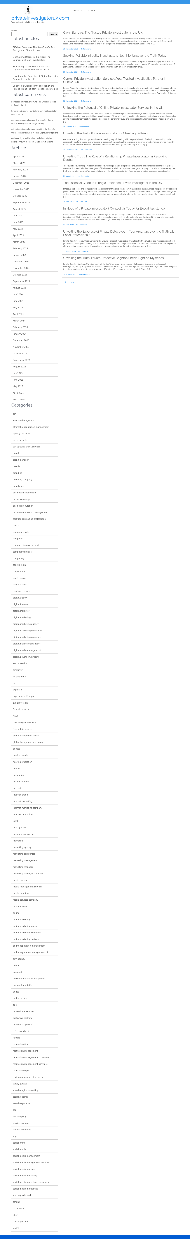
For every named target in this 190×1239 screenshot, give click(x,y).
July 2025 (18, 215)
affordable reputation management (31, 426)
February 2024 (20, 327)
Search (14, 30)
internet (17, 788)
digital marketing (22, 617)
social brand (19, 1142)
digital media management (27, 650)
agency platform (21, 433)
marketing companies (24, 853)
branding (17, 472)
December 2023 (21, 340)
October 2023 (20, 353)
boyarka (14, 111)
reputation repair (21, 1070)
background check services (26, 446)
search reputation (22, 1103)
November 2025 (21, 189)
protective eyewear (23, 1024)
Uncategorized (20, 1221)
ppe (15, 1004)
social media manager (24, 1168)
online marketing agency (26, 925)
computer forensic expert (26, 545)
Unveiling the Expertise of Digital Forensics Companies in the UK (35, 78)
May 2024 (18, 307)
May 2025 (18, 228)
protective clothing (23, 1017)
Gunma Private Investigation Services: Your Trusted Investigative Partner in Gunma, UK (114, 80)
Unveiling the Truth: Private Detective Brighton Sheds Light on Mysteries (113, 258)
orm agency (19, 958)
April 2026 (18, 156)
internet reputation (23, 814)
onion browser (20, 906)
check (16, 525)
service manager (21, 1122)
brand (16, 453)
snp (15, 1136)
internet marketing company (27, 807)
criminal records (21, 591)
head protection (21, 755)
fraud (15, 715)
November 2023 (21, 346)
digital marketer (21, 610)
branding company (22, 479)
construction (19, 564)
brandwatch (19, 485)
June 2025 (18, 222)
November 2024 (21, 268)
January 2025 (19, 254)
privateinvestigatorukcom (22, 120)
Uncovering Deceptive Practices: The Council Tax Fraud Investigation (32, 58)
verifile (16, 1228)
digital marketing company (27, 637)
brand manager (21, 459)
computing (18, 558)
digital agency (20, 597)
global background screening (28, 742)
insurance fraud (21, 781)
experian (17, 689)
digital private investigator (26, 656)
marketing (18, 840)
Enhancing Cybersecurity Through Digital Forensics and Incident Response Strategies (35, 87)
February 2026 (20, 169)
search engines (20, 1096)
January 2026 (19, 176)
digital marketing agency (26, 623)
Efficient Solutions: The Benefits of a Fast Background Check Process (34, 49)
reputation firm (21, 1044)
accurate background (24, 420)
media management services (27, 886)
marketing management (25, 860)
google (16, 748)
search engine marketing (25, 1090)
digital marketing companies (27, 630)
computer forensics (23, 551)
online (16, 912)
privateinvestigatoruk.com (40, 18)
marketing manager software (28, 873)
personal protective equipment (29, 978)
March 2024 (19, 320)
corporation (19, 571)
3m (14, 413)
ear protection (20, 663)
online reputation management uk (30, 952)
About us (78, 10)
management (20, 827)
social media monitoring (25, 1188)
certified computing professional (30, 518)
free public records (22, 728)
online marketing (22, 919)
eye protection (20, 702)
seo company (19, 1116)
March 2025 (19, 241)
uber (15, 1214)
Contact (93, 10)
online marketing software (26, 939)
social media (19, 1149)
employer (18, 669)
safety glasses (20, 1083)
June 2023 (18, 379)
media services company (25, 899)
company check (21, 531)
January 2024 (19, 333)
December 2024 (21, 261)
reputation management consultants (32, 1057)
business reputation (23, 505)
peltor (16, 965)
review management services (28, 1076)
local (15, 820)
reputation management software (30, 1063)
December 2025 (21, 182)
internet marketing (22, 801)
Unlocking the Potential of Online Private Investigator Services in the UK (113, 107)
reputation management (25, 1050)
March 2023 (19, 399)
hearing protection (22, 761)
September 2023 (21, 359)
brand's (16, 466)
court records (19, 577)
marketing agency (22, 847)
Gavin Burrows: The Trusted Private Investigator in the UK (103, 32)
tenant (16, 1201)
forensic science (21, 709)
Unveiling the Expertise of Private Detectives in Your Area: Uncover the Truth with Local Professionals (119, 233)
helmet (16, 768)
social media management (26, 1155)
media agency (20, 879)
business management (24, 492)
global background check (26, 735)
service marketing (22, 1129)
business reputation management (30, 512)
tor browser (19, 1208)
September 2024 (21, 281)
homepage (15, 101)
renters (16, 1037)
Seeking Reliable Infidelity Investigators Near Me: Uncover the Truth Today (114, 55)
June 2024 (18, 300)
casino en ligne (17, 138)
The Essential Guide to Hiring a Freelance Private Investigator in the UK (112, 183)
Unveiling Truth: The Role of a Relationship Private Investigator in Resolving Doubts (115, 158)
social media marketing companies (31, 1182)
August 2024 (19, 287)
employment (19, 676)
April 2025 (18, 235)
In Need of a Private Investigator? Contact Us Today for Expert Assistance (114, 208)
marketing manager (23, 866)
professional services (24, 1011)
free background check (24, 722)
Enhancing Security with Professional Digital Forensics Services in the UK (32, 68)
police (16, 991)
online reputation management (29, 945)
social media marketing (25, 1175)
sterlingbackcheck (22, 1195)
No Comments (85, 49)
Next (73, 282)
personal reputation (23, 985)
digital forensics (21, 604)
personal (17, 971)
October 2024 (20, 274)
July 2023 (18, 373)
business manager (22, 499)
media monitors (21, 893)
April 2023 (18, 392)
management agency (24, 834)
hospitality (18, 774)
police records (20, 998)
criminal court (20, 584)
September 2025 (21, 202)
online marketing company (27, 932)
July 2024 (18, 294)
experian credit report (24, 696)
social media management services (31, 1162)
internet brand (20, 794)
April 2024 (18, 314)
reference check (21, 1031)
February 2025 (20, 248)
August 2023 (19, 366)
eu (14, 682)
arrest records (20, 440)
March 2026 (19, 162)
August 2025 (19, 208)
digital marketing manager (26, 643)
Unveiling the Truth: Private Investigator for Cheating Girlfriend (106, 133)
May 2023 (18, 386)
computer (18, 538)
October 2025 (20, 195)
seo (14, 1109)
